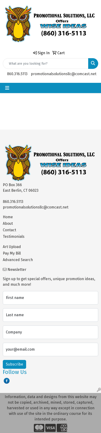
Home (8, 217)
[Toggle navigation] (7, 88)
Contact (9, 230)
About (8, 223)
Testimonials (13, 236)
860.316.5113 (17, 74)
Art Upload (12, 247)
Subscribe (14, 364)
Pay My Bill (12, 253)
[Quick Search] (45, 63)
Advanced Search (18, 260)
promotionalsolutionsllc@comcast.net (63, 74)
